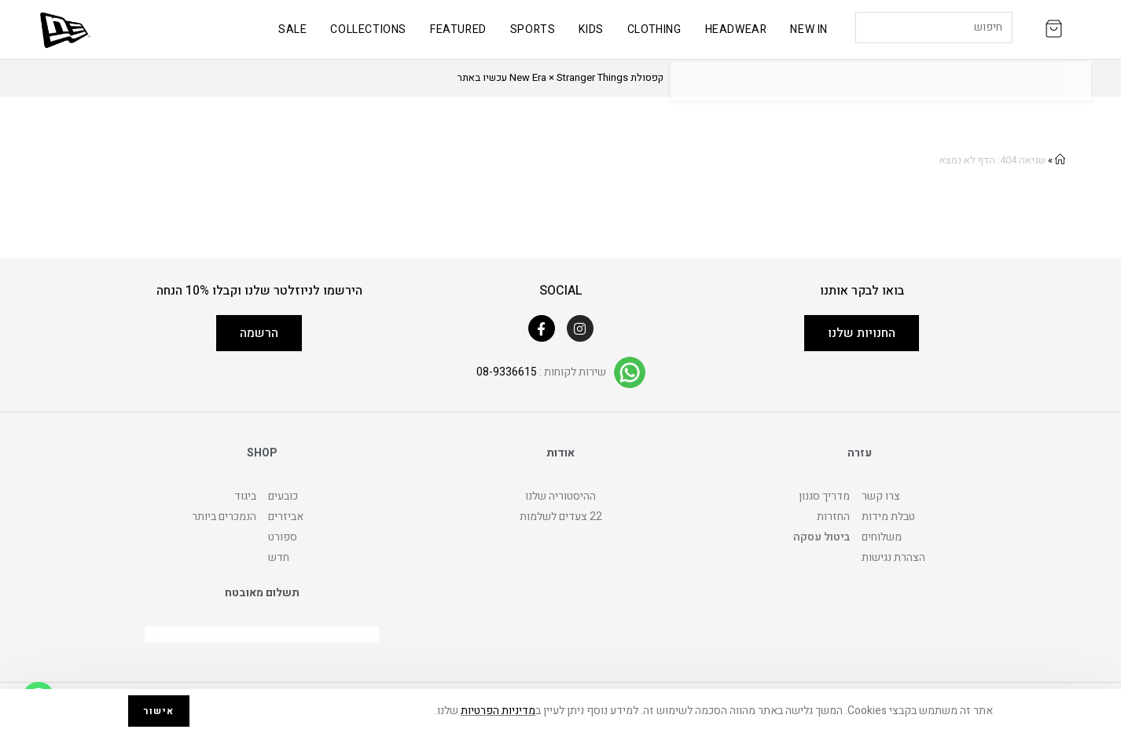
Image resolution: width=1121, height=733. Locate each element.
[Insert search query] (934, 27)
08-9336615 (506, 372)
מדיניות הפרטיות (498, 710)
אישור (159, 711)
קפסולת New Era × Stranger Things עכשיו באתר (560, 77)
